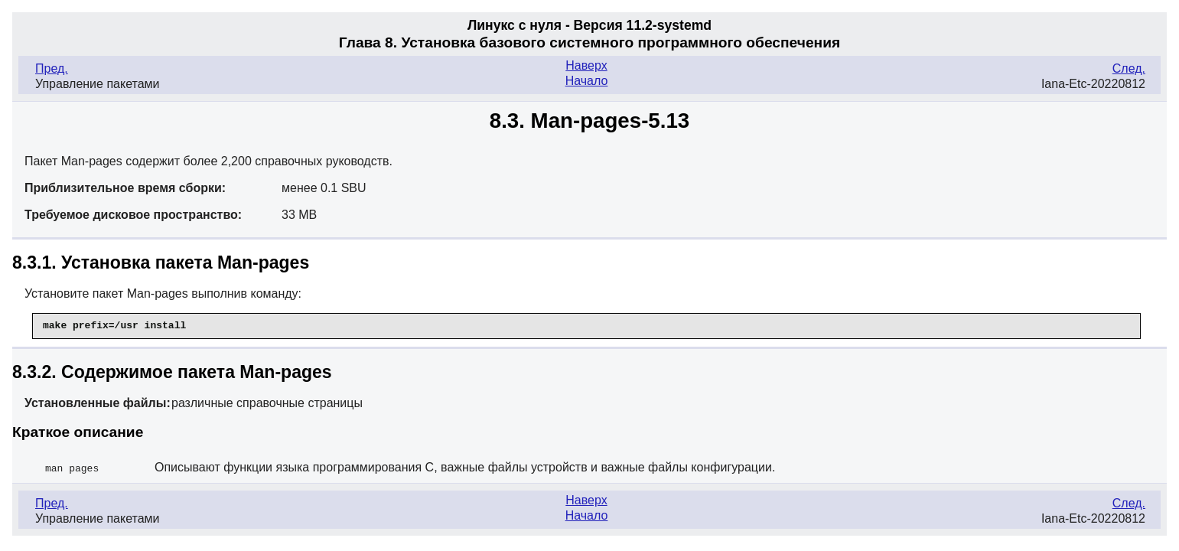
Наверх (586, 65)
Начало (586, 80)
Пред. (51, 68)
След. (1128, 68)
